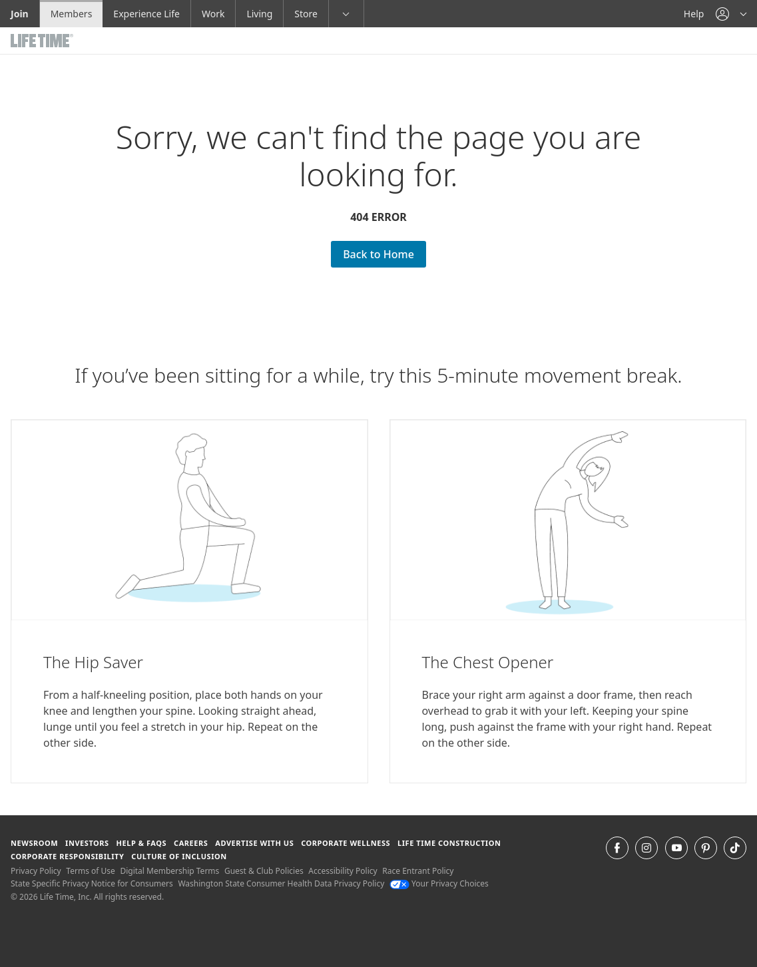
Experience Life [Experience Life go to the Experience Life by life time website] (146, 13)
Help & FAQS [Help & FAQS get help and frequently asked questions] (142, 843)
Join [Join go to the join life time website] (20, 13)
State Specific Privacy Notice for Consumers (92, 883)
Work (213, 13)
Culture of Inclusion (178, 856)
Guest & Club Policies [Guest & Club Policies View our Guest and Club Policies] (264, 870)
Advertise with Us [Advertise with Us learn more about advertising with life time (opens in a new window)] (254, 843)
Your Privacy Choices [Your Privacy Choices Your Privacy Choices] (439, 883)
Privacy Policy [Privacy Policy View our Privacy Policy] (36, 870)
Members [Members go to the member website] (72, 13)
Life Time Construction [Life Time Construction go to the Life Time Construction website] (449, 843)
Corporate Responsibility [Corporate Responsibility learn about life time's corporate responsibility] (67, 856)
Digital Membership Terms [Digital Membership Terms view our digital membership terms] (169, 870)
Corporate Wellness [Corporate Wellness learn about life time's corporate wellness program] (345, 843)
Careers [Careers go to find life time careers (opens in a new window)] (191, 843)
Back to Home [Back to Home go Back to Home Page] (378, 254)
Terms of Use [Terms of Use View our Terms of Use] (90, 870)
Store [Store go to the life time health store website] (306, 13)
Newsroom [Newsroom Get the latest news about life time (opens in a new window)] (34, 843)
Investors (87, 843)
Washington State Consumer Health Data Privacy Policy (281, 883)
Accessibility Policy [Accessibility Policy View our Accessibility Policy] (342, 870)
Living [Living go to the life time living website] (259, 13)
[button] (731, 13)
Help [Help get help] (694, 13)
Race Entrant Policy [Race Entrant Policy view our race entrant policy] (417, 870)
